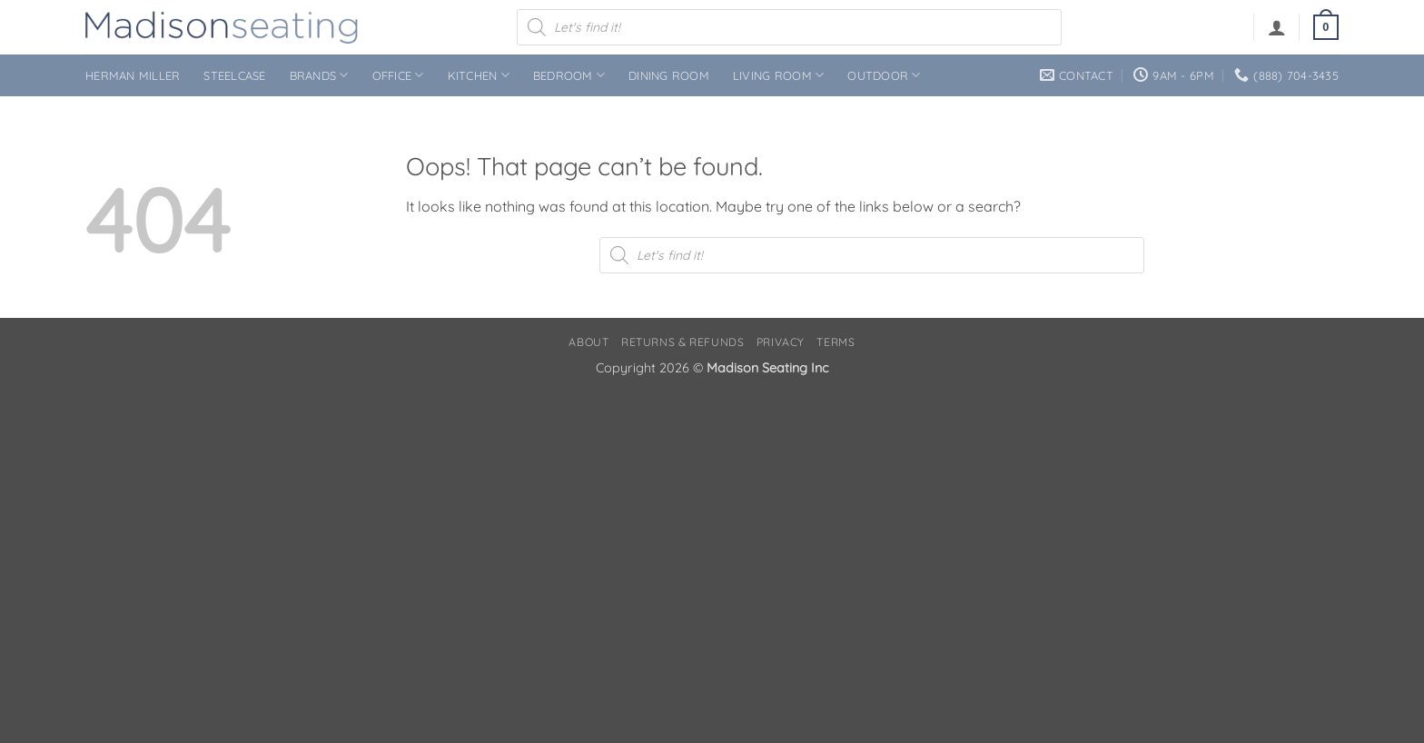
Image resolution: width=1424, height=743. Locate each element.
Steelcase (234, 75)
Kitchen (478, 75)
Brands (319, 75)
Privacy (780, 342)
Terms (835, 342)
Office (398, 75)
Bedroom (569, 75)
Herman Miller (132, 75)
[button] (1277, 27)
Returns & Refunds (682, 342)
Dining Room (668, 75)
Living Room (778, 75)
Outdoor (883, 75)
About (588, 342)
